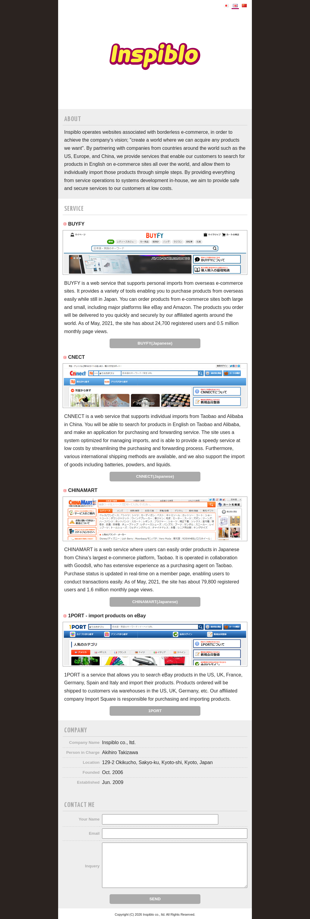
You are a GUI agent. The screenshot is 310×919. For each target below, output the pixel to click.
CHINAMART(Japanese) (155, 601)
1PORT (155, 711)
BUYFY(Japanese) (155, 343)
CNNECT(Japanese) (155, 476)
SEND (154, 899)
